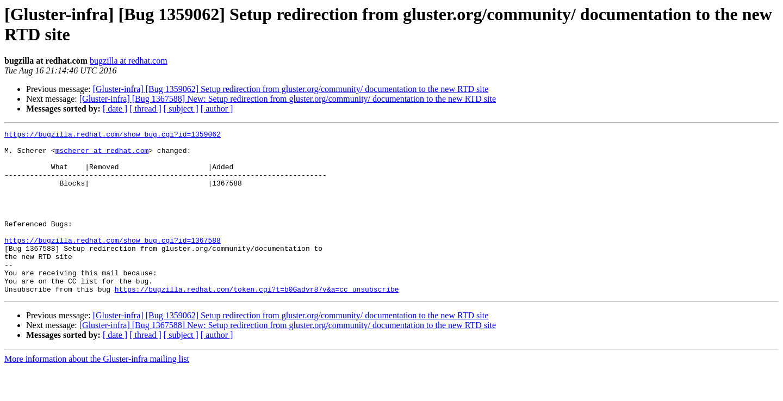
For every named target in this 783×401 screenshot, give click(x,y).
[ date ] (115, 108)
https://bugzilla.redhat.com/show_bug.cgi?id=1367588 (112, 263)
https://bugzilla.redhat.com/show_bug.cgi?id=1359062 (112, 135)
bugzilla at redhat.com (128, 60)
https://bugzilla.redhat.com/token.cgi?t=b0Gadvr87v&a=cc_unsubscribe (257, 321)
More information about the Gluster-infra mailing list (96, 391)
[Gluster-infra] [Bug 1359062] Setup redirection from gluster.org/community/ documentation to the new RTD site (291, 89)
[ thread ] (145, 108)
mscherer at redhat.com (102, 155)
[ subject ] (181, 108)
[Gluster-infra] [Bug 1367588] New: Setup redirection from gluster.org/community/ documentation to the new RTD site (287, 98)
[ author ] (217, 108)
